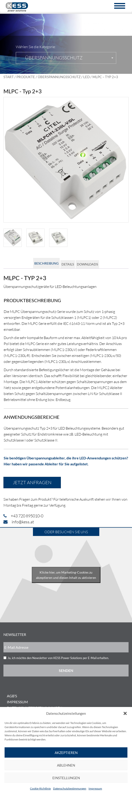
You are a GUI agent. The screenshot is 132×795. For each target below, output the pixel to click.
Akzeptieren (66, 753)
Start (8, 77)
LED (86, 77)
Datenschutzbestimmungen (69, 788)
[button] (125, 713)
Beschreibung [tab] (46, 263)
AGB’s (12, 696)
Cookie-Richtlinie (40, 788)
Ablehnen (66, 765)
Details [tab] (68, 264)
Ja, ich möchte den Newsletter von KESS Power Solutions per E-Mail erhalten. (58, 658)
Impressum (95, 788)
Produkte (25, 77)
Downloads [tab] (87, 264)
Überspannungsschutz (59, 77)
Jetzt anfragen (32, 482)
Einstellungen (66, 778)
